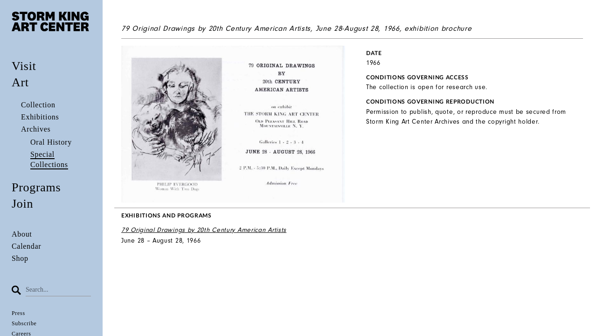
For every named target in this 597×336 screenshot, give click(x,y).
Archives (35, 129)
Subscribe (24, 323)
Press (18, 313)
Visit (24, 66)
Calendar (26, 246)
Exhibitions (40, 117)
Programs (36, 187)
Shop (20, 258)
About (22, 234)
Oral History (51, 142)
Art (20, 82)
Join (22, 203)
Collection (38, 105)
